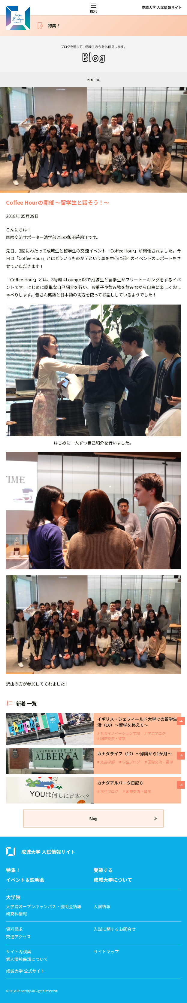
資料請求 (14, 929)
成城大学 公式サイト (25, 971)
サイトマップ (106, 952)
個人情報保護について (27, 959)
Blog (93, 818)
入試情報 (102, 906)
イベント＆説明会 (25, 879)
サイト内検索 (18, 952)
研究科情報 (16, 914)
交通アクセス (18, 937)
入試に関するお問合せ (115, 929)
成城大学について (113, 879)
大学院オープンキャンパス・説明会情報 (43, 906)
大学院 (13, 897)
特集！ (54, 26)
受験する (103, 870)
